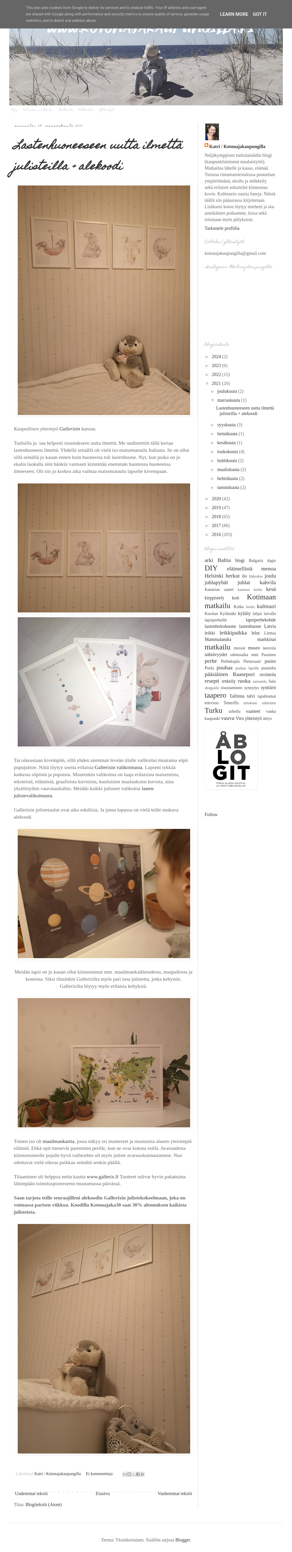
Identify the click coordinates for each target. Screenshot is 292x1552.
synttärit (268, 687)
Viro (240, 718)
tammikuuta (228, 487)
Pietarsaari (252, 661)
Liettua (270, 633)
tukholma (269, 703)
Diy (14, 110)
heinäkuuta (228, 433)
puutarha (268, 668)
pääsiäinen (216, 674)
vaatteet (253, 711)
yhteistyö (253, 718)
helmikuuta (228, 478)
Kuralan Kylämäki (220, 613)
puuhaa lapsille (247, 668)
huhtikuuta (227, 460)
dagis (271, 560)
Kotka (239, 606)
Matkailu (66, 110)
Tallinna (236, 696)
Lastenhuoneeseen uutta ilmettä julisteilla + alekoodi (98, 157)
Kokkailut (86, 110)
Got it (260, 14)
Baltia (224, 560)
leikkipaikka (233, 633)
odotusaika (239, 654)
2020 (217, 498)
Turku (213, 710)
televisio (212, 703)
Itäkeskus (256, 576)
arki (209, 560)
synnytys (251, 687)
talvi (251, 696)
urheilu (234, 711)
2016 (217, 534)
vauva (227, 718)
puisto (270, 661)
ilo (244, 575)
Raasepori (244, 674)
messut (239, 648)
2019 (217, 507)
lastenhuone (250, 626)
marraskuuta (229, 400)
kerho (258, 590)
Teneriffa (230, 703)
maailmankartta (58, 1141)
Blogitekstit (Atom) (44, 1504)
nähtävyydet (216, 654)
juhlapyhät (216, 582)
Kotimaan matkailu (38, 110)
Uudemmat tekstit (31, 1493)
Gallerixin (69, 429)
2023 (217, 365)
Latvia (270, 626)
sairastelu (259, 681)
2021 (217, 383)
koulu (250, 607)
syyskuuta (227, 424)
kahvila (268, 582)
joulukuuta (227, 391)
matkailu (217, 647)
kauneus (244, 590)
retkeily (229, 681)
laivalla (270, 613)
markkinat (266, 639)
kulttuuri (266, 606)
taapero (215, 695)
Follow (211, 814)
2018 (217, 516)
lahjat (257, 613)
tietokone (250, 703)
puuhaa (224, 668)
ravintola (268, 674)
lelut (256, 632)
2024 (217, 356)
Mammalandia (218, 639)
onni (254, 654)
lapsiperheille (216, 620)
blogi (240, 560)
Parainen (268, 654)
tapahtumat (267, 696)
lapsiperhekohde (261, 619)
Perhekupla (230, 661)
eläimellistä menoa (251, 569)
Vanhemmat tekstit (175, 1493)
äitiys (267, 718)
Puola (209, 668)
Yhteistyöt (107, 110)
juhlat (244, 582)
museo (254, 647)
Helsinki (214, 576)
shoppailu (212, 688)
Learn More (234, 14)
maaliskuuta (229, 469)
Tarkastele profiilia (222, 228)
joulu (270, 576)
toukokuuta (228, 451)
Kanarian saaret (219, 589)
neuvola (269, 648)
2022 (217, 374)
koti (235, 597)
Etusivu (103, 1493)
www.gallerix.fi (103, 1176)
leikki (210, 632)
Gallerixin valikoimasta (118, 767)
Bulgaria (256, 560)
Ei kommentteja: (100, 1473)
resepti (212, 681)
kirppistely (214, 597)
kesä (271, 589)
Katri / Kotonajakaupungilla (237, 146)
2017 (217, 525)
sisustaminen (231, 687)
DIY (211, 568)
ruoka (244, 681)
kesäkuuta (227, 442)
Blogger (182, 1539)
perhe (211, 661)
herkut (233, 576)
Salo (272, 681)
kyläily (244, 613)
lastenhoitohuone (220, 626)
